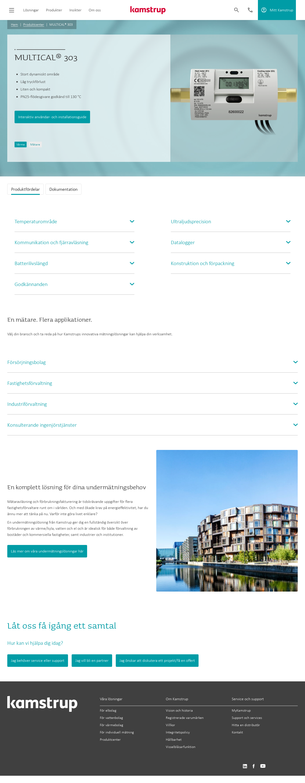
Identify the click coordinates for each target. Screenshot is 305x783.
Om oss (95, 10)
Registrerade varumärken (185, 717)
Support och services (247, 717)
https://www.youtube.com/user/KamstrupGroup (263, 766)
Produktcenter (33, 24)
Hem (14, 24)
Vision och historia (179, 710)
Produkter (54, 10)
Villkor (170, 725)
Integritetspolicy (178, 732)
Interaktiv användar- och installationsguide (52, 116)
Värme (20, 144)
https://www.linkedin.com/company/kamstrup (245, 766)
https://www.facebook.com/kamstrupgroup (253, 766)
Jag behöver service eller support (37, 660)
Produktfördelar (25, 189)
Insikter (75, 10)
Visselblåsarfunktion (180, 747)
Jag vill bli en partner (91, 660)
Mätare (35, 144)
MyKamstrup (241, 710)
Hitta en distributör (246, 725)
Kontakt (237, 732)
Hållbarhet (173, 739)
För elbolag (108, 710)
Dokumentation (63, 189)
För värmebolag (111, 725)
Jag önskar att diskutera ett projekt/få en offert (157, 660)
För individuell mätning (117, 732)
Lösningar (31, 10)
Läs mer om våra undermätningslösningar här (47, 551)
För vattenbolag (111, 717)
